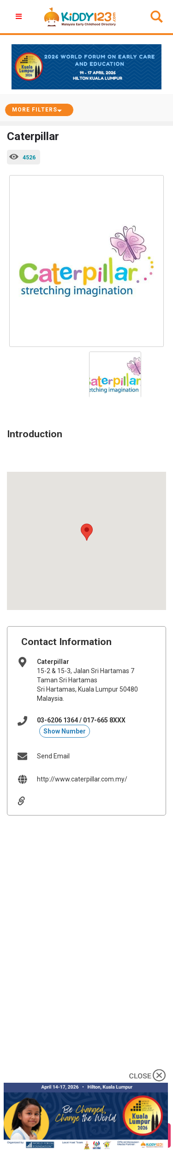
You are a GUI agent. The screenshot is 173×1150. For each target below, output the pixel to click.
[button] (87, 532)
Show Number (64, 731)
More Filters (34, 109)
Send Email (53, 756)
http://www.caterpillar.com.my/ (82, 779)
